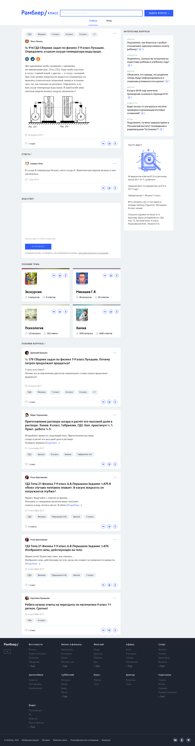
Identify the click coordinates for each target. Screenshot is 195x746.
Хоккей (162, 654)
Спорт (162, 644)
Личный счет (67, 662)
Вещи (64, 688)
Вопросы (130, 680)
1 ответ (30, 143)
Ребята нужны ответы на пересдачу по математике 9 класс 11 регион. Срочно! (68, 606)
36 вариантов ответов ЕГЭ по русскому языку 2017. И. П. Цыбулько (147, 178)
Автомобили (36, 675)
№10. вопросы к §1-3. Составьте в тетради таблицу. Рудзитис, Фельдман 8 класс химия (147, 205)
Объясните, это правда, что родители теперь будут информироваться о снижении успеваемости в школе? (147, 78)
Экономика (67, 650)
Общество (34, 662)
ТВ (30, 715)
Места (64, 692)
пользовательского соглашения (93, 253)
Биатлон (162, 662)
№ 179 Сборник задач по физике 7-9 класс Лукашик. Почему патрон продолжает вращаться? (67, 361)
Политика (34, 658)
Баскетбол (163, 658)
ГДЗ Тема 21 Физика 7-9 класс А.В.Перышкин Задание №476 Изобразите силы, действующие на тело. (67, 548)
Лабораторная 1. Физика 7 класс (144, 195)
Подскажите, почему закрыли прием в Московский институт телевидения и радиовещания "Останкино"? (148, 126)
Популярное (35, 711)
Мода (96, 650)
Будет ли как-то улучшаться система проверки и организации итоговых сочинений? (147, 110)
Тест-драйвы (35, 684)
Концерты (131, 654)
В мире (32, 650)
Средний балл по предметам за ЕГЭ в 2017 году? (147, 187)
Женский (99, 644)
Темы (96, 684)
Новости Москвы (37, 654)
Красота (98, 654)
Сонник (162, 680)
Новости (33, 680)
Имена (161, 684)
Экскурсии (33, 292)
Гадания (162, 688)
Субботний (67, 675)
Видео (32, 705)
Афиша (130, 644)
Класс (97, 675)
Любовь (98, 658)
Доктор (130, 675)
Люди (64, 684)
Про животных (36, 723)
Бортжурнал (35, 688)
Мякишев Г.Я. (86, 292)
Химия (81, 328)
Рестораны (131, 662)
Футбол (162, 650)
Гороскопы (164, 675)
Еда (96, 662)
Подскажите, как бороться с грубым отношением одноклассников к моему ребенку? (148, 46)
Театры (129, 658)
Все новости (35, 644)
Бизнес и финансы (71, 644)
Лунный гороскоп (167, 692)
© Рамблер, (9, 740)
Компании (66, 654)
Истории (65, 680)
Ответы (97, 680)
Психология (34, 328)
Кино (128, 650)
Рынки (64, 658)
